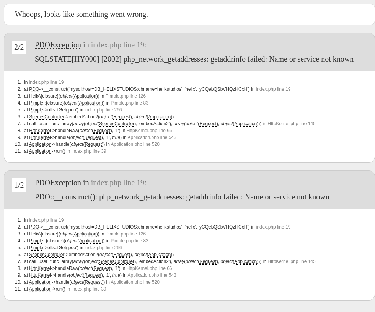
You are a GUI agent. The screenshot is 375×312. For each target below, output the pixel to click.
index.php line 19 (117, 45)
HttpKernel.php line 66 (149, 130)
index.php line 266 (103, 110)
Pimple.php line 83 (129, 103)
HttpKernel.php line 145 (291, 123)
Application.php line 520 (135, 144)
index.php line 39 (89, 151)
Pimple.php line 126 (126, 96)
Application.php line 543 (151, 137)
